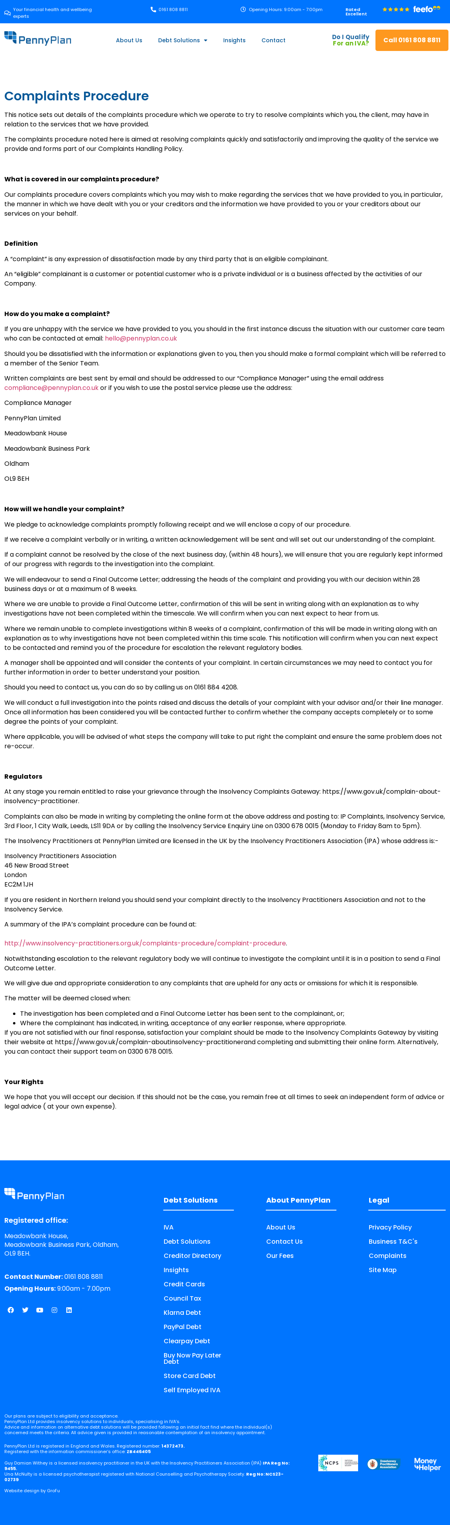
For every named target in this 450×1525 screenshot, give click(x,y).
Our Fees (280, 1255)
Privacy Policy (390, 1227)
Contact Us (284, 1241)
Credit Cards (184, 1284)
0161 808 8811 (53, 1276)
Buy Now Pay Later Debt (192, 1358)
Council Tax (182, 1298)
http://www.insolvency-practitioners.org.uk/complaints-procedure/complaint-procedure (145, 943)
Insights (234, 40)
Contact (273, 40)
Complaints (388, 1255)
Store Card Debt (190, 1375)
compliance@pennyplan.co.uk (51, 387)
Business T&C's (393, 1241)
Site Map (383, 1270)
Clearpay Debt (187, 1341)
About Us (129, 40)
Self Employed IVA (192, 1390)
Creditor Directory (192, 1255)
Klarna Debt (182, 1312)
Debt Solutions (182, 40)
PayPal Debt (183, 1326)
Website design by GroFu (32, 1490)
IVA (169, 1227)
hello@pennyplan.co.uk (141, 338)
